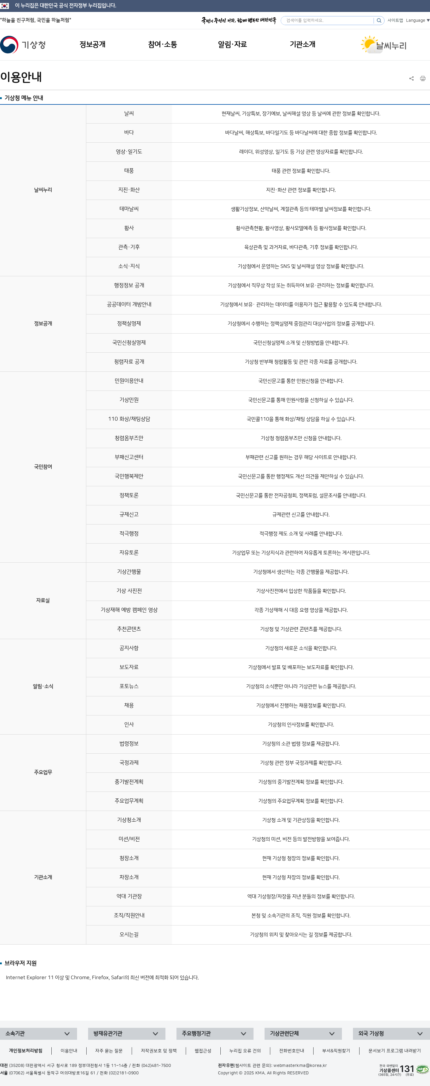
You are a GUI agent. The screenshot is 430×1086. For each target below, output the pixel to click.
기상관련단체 (284, 1034)
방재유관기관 (107, 1034)
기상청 (22, 45)
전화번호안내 (291, 1050)
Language (415, 20)
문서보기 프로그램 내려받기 (394, 1050)
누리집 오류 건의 (245, 1050)
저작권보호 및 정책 (159, 1050)
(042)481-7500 (156, 1065)
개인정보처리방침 (25, 1050)
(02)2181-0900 (124, 1073)
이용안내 (69, 1050)
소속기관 (14, 1034)
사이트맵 (395, 20)
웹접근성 (203, 1050)
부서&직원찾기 (336, 1050)
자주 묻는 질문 (109, 1050)
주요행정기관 (196, 1034)
